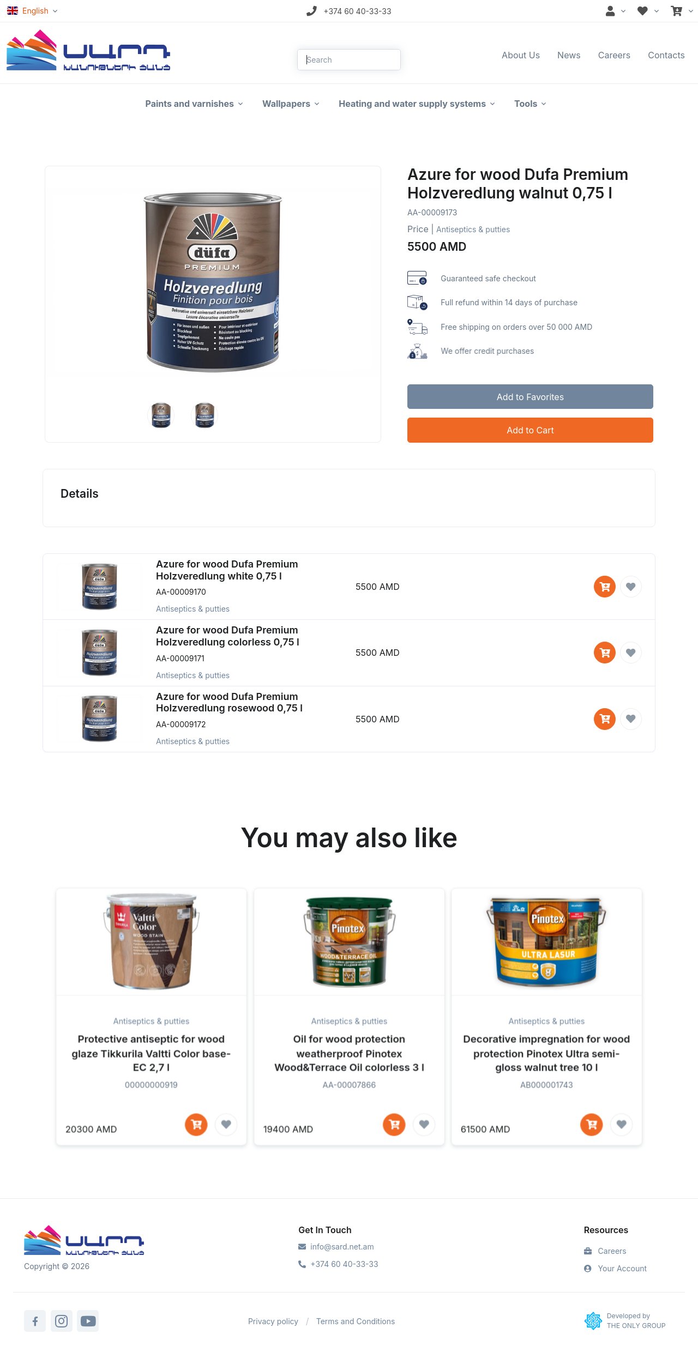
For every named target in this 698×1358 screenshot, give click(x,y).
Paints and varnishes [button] (190, 103)
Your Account (615, 1268)
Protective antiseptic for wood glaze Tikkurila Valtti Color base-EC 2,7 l (151, 1075)
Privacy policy (273, 1321)
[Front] (88, 49)
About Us (521, 55)
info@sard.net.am (336, 1246)
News (569, 55)
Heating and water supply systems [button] (412, 103)
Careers (614, 55)
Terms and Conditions (355, 1321)
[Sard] (84, 1241)
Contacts (666, 55)
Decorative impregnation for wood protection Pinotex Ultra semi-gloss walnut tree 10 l (546, 1075)
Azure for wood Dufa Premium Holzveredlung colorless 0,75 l (227, 636)
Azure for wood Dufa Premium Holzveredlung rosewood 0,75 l (229, 702)
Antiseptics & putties (473, 229)
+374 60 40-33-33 (338, 1264)
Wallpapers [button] (286, 103)
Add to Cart (530, 430)
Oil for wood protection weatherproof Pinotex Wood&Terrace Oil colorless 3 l (349, 1075)
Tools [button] (525, 103)
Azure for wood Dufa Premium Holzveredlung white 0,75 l (227, 570)
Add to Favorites (530, 396)
